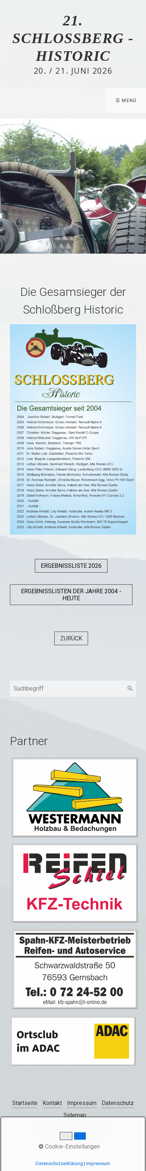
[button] (71, 566)
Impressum (81, 1103)
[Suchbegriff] (73, 689)
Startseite (24, 1103)
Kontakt (52, 1103)
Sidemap (74, 1115)
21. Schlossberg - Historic (73, 38)
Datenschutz (118, 1103)
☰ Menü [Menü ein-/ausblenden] (126, 100)
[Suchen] (130, 689)
